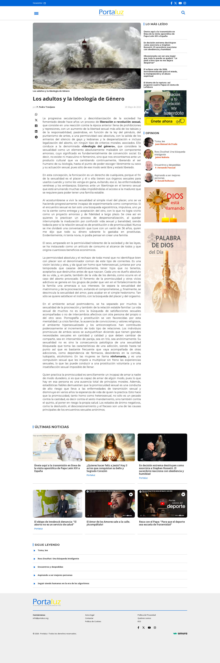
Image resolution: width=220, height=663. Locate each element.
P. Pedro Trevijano (46, 107)
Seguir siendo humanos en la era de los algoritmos (63, 583)
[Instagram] (185, 3)
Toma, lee (159, 141)
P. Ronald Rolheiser (164, 180)
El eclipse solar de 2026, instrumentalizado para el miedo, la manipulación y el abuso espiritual (160, 72)
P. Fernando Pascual (165, 167)
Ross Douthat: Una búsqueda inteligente (169, 153)
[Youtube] (181, 3)
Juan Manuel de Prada (166, 144)
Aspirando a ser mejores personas (167, 177)
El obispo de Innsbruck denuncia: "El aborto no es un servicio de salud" (55, 523)
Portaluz (91, 475)
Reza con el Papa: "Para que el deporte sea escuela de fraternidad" (162, 523)
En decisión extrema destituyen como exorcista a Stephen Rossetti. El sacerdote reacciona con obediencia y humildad (160, 46)
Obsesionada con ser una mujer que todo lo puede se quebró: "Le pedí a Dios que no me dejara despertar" (160, 59)
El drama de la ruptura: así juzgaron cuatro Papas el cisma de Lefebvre (161, 84)
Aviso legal (89, 615)
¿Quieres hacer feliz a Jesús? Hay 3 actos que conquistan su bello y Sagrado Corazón (107, 468)
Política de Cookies (93, 621)
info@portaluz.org (40, 618)
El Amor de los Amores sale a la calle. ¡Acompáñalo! (108, 523)
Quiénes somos (144, 618)
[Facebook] (172, 3)
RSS (139, 621)
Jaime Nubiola (162, 157)
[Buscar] (183, 13)
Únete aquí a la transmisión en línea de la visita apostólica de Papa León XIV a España (159, 33)
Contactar (89, 618)
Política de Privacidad (147, 615)
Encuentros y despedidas (167, 164)
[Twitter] (176, 3)
